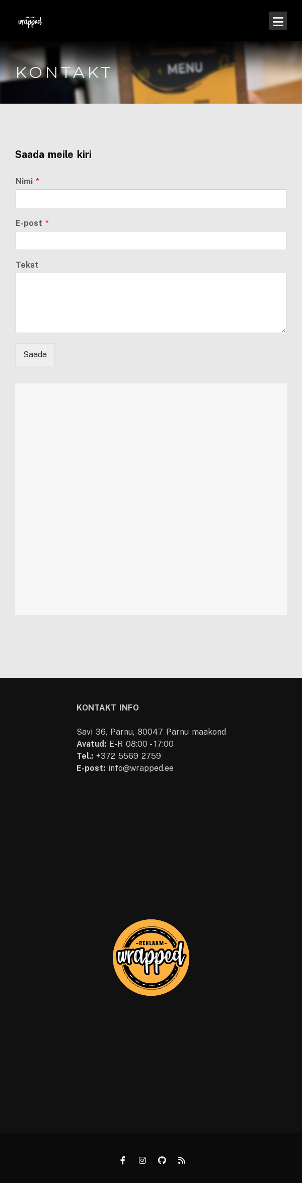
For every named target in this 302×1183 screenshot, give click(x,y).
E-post (32, 223)
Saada (35, 354)
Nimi (27, 181)
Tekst (27, 265)
